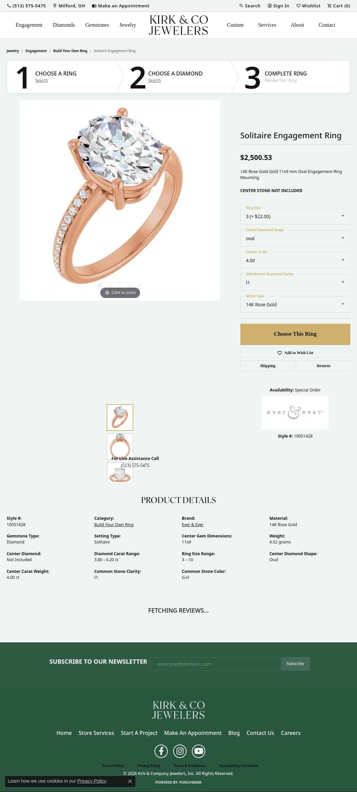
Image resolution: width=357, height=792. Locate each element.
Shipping (267, 365)
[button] (26, 5)
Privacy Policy (148, 765)
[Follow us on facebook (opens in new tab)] (161, 751)
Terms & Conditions (189, 765)
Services (267, 25)
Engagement (29, 25)
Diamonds (64, 25)
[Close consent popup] (130, 781)
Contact (327, 25)
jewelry (13, 50)
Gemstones (97, 25)
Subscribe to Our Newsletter (98, 661)
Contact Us (260, 733)
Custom (235, 25)
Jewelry (127, 25)
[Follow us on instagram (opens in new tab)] (180, 751)
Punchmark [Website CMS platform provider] (191, 782)
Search (41, 80)
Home (64, 733)
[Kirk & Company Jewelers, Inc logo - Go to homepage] (178, 25)
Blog (234, 733)
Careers (291, 733)
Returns (323, 365)
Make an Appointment (193, 733)
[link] (68, 5)
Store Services (96, 733)
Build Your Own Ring (70, 50)
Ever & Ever (193, 524)
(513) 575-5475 (135, 465)
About (297, 25)
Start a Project (139, 733)
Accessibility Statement (238, 765)
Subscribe (295, 663)
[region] (120, 200)
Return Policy (113, 765)
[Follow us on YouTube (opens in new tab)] (198, 751)
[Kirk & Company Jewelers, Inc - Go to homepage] (178, 709)
